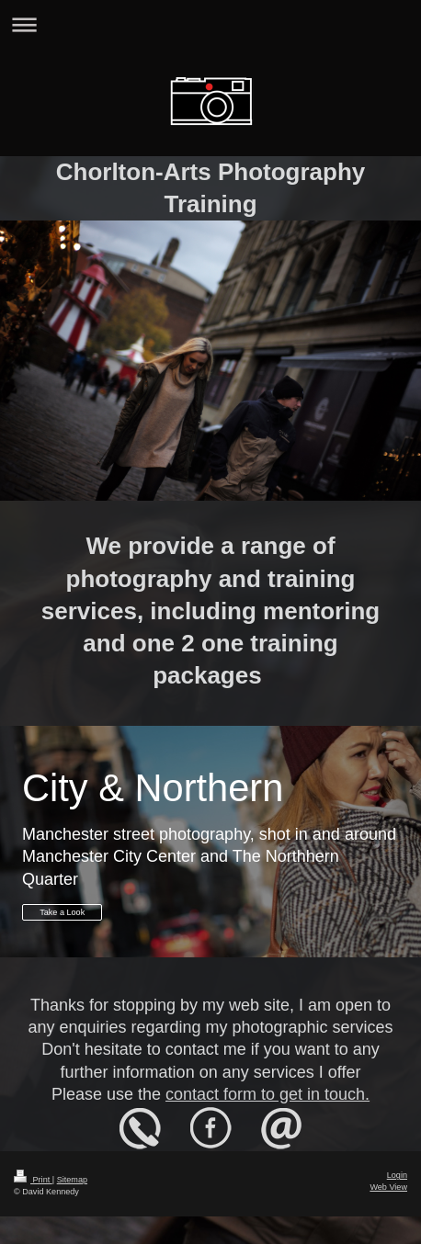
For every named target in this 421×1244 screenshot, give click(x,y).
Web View (388, 1187)
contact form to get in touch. (267, 1094)
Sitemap (72, 1179)
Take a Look (62, 912)
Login (397, 1175)
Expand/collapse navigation (210, 24)
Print (33, 1179)
